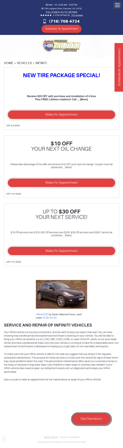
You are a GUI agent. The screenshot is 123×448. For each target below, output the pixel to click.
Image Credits (51, 437)
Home (8, 63)
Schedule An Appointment (61, 28)
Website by (69, 437)
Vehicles (24, 63)
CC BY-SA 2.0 (49, 317)
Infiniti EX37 (42, 314)
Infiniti (41, 63)
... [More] (82, 99)
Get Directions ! (91, 419)
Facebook (8, 430)
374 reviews (77, 15)
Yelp (24, 430)
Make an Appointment (61, 114)
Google (16, 430)
